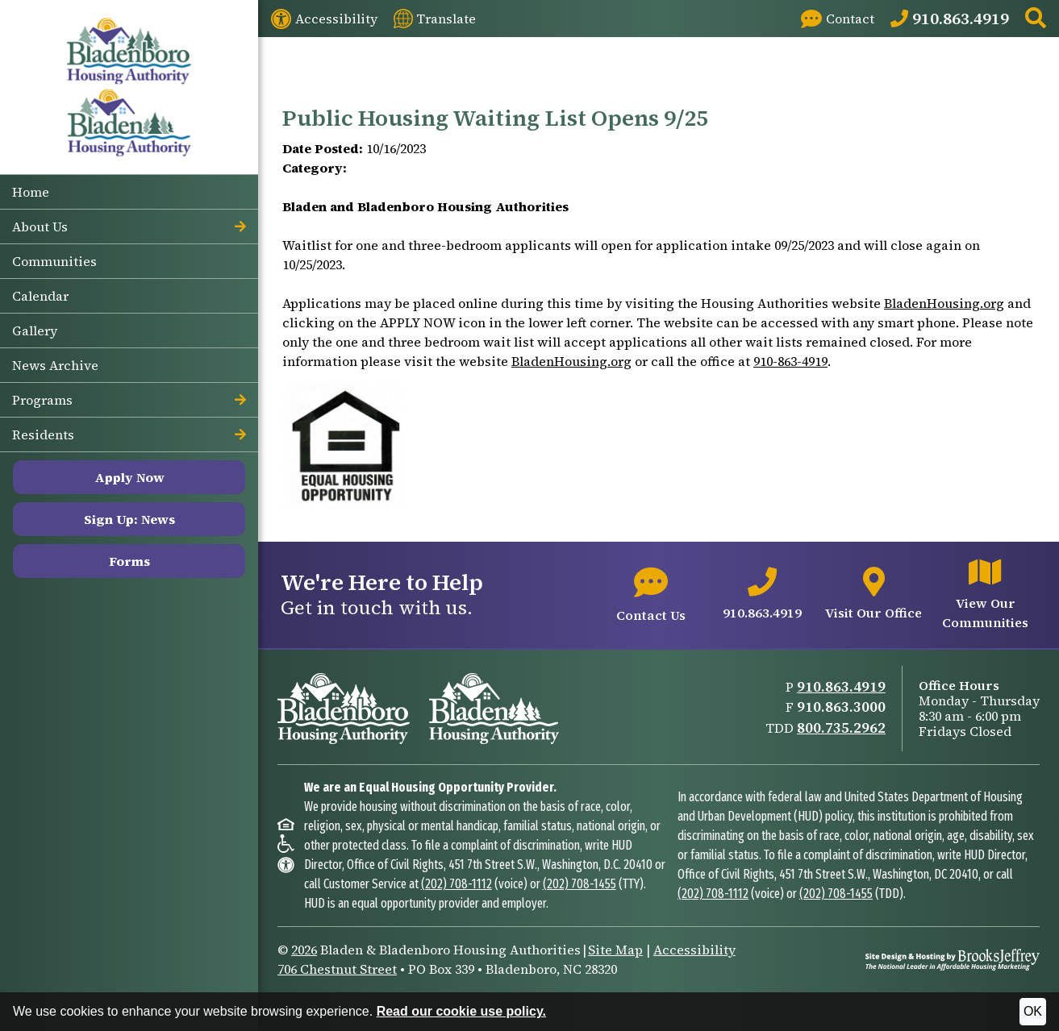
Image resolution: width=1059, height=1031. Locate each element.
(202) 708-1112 (456, 884)
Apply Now (129, 477)
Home (30, 192)
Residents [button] (129, 434)
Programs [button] (129, 400)
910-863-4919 (790, 361)
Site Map (615, 949)
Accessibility (694, 949)
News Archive (55, 365)
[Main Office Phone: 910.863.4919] (949, 18)
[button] (1035, 19)
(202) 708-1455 (579, 884)
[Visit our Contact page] (837, 18)
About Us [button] (129, 226)
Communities (54, 261)
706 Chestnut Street (337, 969)
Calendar (40, 296)
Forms (129, 561)
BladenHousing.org (944, 303)
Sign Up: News (129, 519)
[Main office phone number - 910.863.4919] (762, 594)
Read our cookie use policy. (461, 1011)
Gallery (34, 330)
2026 (304, 949)
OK (1033, 1011)
